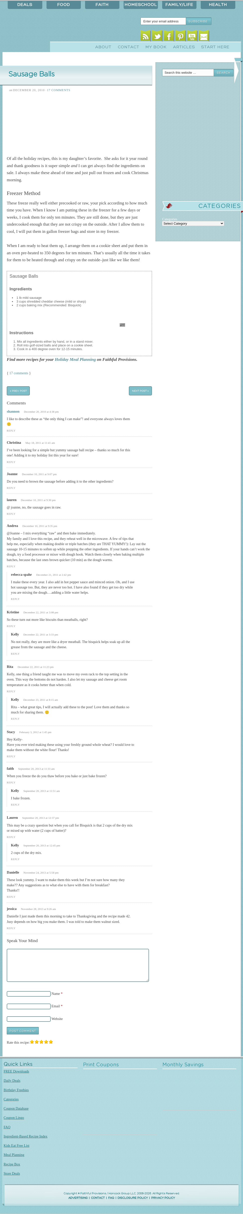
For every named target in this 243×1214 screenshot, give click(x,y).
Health (218, 4)
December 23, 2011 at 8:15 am (40, 699)
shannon (13, 411)
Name (55, 994)
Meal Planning (14, 1155)
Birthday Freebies (16, 1090)
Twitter (157, 36)
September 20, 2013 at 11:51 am (41, 790)
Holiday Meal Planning (75, 359)
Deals (24, 4)
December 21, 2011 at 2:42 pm (53, 574)
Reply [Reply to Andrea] (11, 566)
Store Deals (12, 1173)
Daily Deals (12, 1081)
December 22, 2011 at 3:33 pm (40, 634)
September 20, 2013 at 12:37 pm (40, 817)
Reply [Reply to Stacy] (11, 756)
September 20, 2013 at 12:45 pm (41, 845)
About (103, 47)
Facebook (169, 36)
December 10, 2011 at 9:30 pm (38, 500)
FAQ (7, 1127)
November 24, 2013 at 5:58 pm (40, 872)
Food (63, 4)
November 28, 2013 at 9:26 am (38, 908)
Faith (102, 4)
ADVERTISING (78, 1198)
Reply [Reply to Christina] (11, 462)
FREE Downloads (16, 1071)
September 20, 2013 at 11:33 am (36, 768)
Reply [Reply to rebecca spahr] (15, 599)
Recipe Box (12, 1164)
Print (122, 324)
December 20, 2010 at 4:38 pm (41, 411)
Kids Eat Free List (16, 1146)
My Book (156, 47)
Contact (128, 47)
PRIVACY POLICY (163, 1198)
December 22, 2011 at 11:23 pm (36, 666)
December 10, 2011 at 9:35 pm (39, 525)
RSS (145, 36)
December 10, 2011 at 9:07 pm (39, 474)
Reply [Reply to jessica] (11, 928)
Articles (184, 47)
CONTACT (98, 1198)
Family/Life (179, 4)
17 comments (18, 373)
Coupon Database (16, 1108)
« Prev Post (18, 390)
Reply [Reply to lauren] (11, 513)
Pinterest (180, 36)
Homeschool (141, 4)
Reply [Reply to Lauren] (11, 837)
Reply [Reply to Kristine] (11, 626)
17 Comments (58, 90)
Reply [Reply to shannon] (11, 430)
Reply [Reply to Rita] (11, 691)
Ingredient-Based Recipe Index (26, 1136)
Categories (11, 1099)
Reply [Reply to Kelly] (15, 653)
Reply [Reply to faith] (11, 782)
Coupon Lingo (14, 1118)
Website (57, 1019)
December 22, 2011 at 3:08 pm (40, 612)
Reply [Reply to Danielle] (11, 896)
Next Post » (140, 390)
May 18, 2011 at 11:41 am (40, 442)
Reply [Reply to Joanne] (11, 488)
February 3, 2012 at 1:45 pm (35, 732)
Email (204, 36)
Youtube (192, 36)
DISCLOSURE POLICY (133, 1198)
